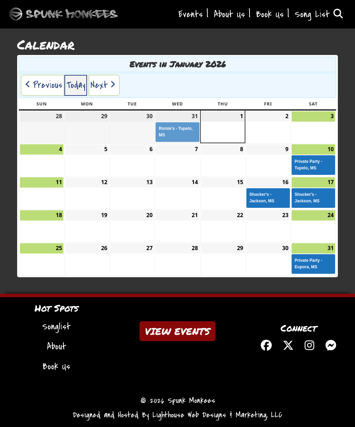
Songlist (56, 326)
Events (191, 14)
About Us (229, 14)
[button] (42, 85)
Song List (319, 14)
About (56, 346)
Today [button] (75, 85)
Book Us (270, 14)
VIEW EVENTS (177, 331)
